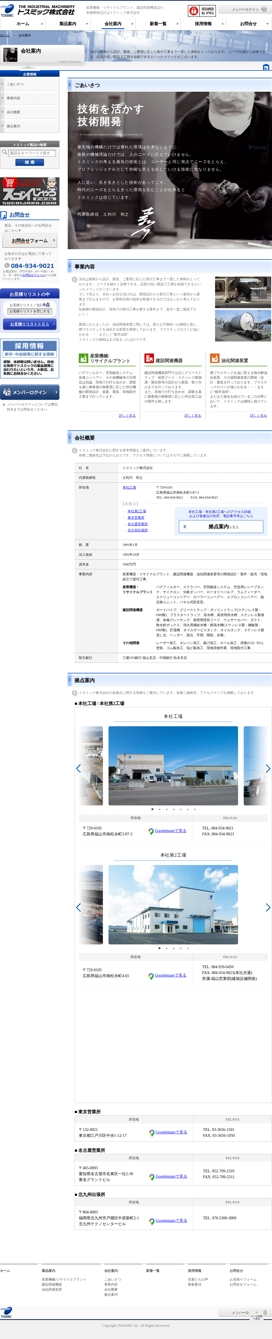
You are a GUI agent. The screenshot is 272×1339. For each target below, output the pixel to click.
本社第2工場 (137, 511)
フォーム (30, 241)
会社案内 (111, 1271)
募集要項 (194, 1284)
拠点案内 (224, 526)
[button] (152, 809)
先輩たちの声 (198, 1279)
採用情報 (194, 1271)
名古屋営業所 (138, 524)
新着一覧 (153, 1271)
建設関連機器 (52, 1284)
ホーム (4, 35)
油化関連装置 (52, 1289)
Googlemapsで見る (170, 831)
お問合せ (15, 215)
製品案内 (48, 1271)
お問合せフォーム (33, 275)
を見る (29, 324)
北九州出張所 (138, 530)
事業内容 (13, 98)
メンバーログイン (245, 9)
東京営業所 (136, 518)
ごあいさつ (15, 84)
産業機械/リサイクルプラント (64, 1279)
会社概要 (13, 112)
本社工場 (129, 487)
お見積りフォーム (243, 1279)
